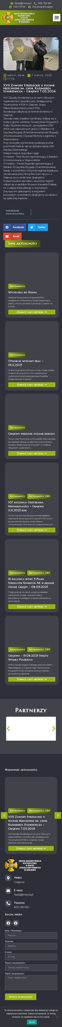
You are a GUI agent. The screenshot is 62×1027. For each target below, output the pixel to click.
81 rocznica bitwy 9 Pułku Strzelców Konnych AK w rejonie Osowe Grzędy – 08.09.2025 (31, 578)
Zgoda (32, 1022)
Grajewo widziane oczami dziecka (31, 429)
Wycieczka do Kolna (28, 288)
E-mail (8, 952)
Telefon (9, 941)
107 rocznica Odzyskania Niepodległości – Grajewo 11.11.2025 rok (29, 502)
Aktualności (26, 285)
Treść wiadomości (14, 974)
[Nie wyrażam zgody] (57, 1016)
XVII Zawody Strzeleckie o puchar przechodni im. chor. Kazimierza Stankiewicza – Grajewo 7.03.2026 (30, 818)
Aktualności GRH (35, 497)
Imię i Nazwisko (13, 931)
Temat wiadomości (15, 963)
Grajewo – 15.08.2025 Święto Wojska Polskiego (30, 653)
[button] (56, 17)
